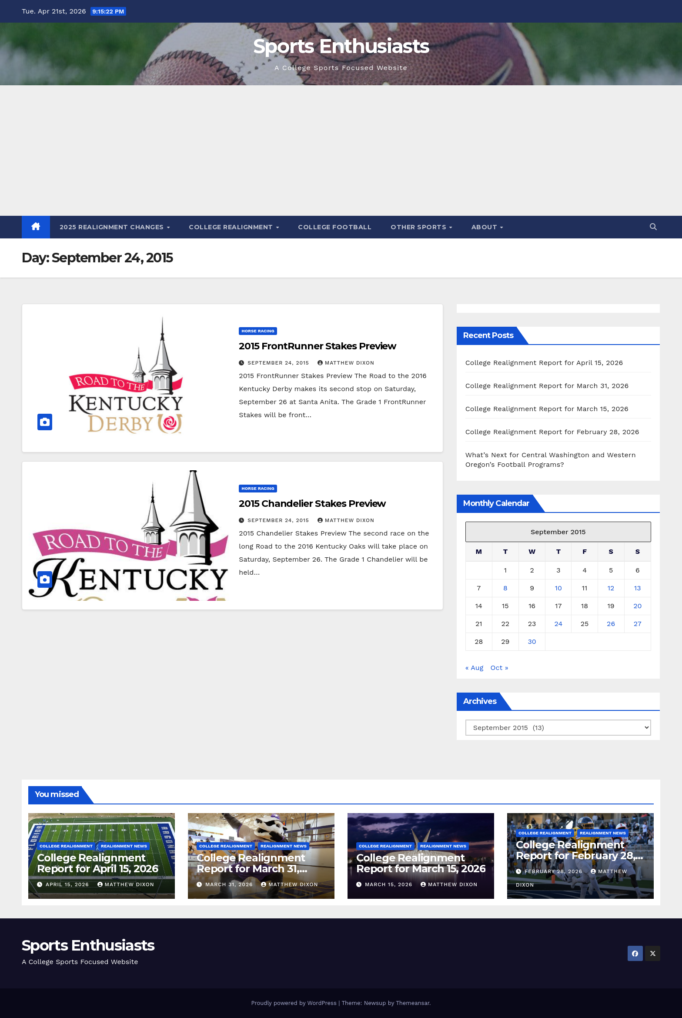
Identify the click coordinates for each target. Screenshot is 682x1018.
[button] (653, 227)
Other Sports (419, 227)
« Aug (474, 667)
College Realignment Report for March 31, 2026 (547, 386)
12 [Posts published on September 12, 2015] (611, 588)
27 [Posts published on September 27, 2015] (638, 624)
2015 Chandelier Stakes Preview (312, 503)
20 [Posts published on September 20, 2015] (637, 606)
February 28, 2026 (555, 871)
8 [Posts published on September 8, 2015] (505, 588)
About (485, 227)
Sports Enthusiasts (341, 46)
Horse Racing (257, 330)
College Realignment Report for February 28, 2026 (552, 432)
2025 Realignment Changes (113, 227)
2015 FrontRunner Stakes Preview (317, 346)
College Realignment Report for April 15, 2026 (544, 362)
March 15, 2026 (390, 884)
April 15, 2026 (68, 884)
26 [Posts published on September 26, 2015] (611, 624)
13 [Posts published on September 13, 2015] (637, 588)
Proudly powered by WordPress (294, 1003)
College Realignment (232, 227)
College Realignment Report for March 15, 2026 (547, 409)
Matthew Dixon (346, 363)
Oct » (499, 667)
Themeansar (412, 1003)
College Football (334, 227)
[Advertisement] (341, 150)
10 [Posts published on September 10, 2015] (558, 588)
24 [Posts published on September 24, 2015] (559, 624)
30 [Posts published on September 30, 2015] (532, 641)
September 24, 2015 (279, 363)
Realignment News (124, 846)
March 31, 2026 (230, 884)
